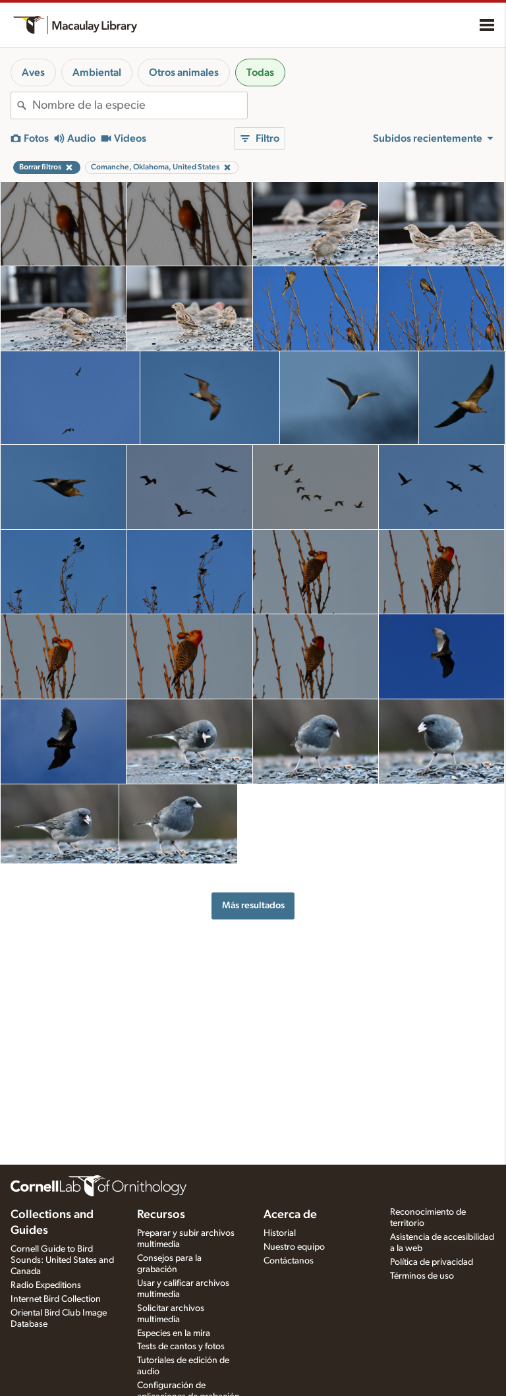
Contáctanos (289, 1260)
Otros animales (184, 72)
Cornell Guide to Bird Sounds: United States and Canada (62, 1260)
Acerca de (290, 1215)
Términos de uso (422, 1276)
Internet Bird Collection (56, 1299)
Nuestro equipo (294, 1247)
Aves (33, 72)
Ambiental (96, 72)
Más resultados (253, 905)
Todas (260, 72)
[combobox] (139, 105)
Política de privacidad (431, 1262)
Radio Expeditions (46, 1285)
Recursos (161, 1215)
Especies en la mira (173, 1333)
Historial (280, 1233)
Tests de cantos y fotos (181, 1346)
